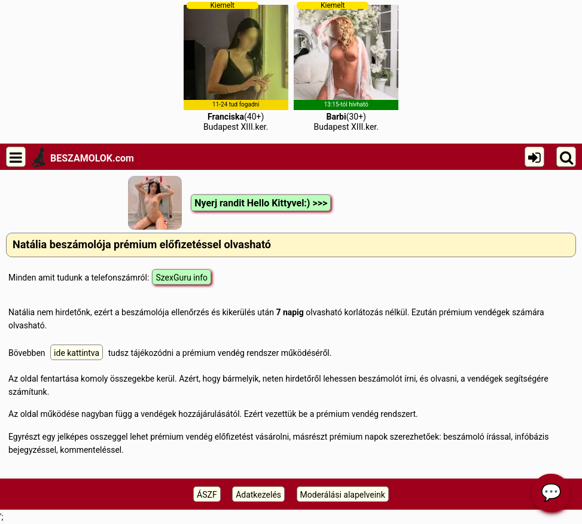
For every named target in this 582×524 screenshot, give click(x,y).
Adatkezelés (258, 494)
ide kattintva (76, 353)
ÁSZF (207, 494)
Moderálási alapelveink (342, 494)
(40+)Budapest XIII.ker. (236, 66)
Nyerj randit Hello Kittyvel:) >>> (260, 203)
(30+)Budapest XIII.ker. (346, 66)
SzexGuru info (182, 277)
